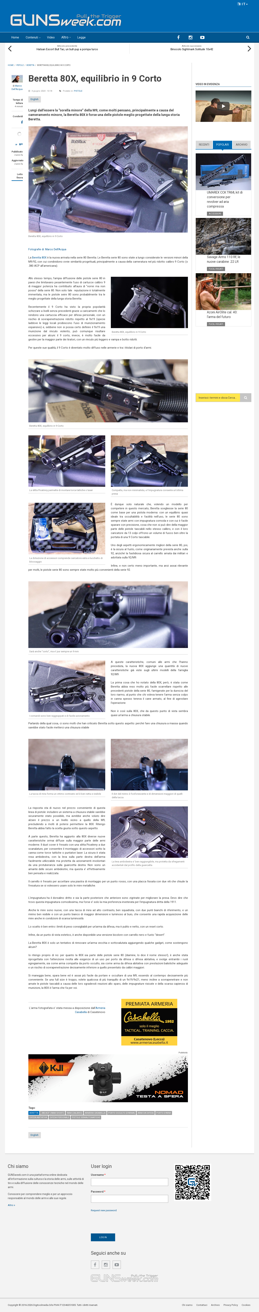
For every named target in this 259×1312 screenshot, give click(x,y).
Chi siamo (189, 1305)
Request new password (104, 1210)
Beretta (33, 1113)
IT (243, 4)
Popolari (222, 144)
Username (98, 1175)
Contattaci (203, 1305)
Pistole (78, 90)
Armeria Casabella (95, 1113)
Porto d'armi (163, 1113)
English (38, 98)
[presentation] (119, 1222)
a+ (21, 144)
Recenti (204, 144)
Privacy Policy (232, 1305)
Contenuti (34, 37)
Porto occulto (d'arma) (121, 1113)
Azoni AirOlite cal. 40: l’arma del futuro (222, 315)
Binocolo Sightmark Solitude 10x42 (192, 49)
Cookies (246, 1305)
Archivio (241, 144)
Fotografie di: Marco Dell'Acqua (47, 249)
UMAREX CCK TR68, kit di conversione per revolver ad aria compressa (224, 199)
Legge (86, 37)
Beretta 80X (39, 257)
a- (16, 144)
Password (98, 1191)
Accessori (215, 213)
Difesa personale (59, 1117)
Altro (69, 37)
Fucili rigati (216, 269)
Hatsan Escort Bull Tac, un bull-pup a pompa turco (67, 49)
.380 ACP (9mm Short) (52, 1113)
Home (15, 37)
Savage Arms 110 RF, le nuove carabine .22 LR (224, 259)
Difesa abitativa (38, 1117)
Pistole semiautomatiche (86, 1117)
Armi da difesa (146, 1113)
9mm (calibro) (74, 1113)
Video (55, 37)
